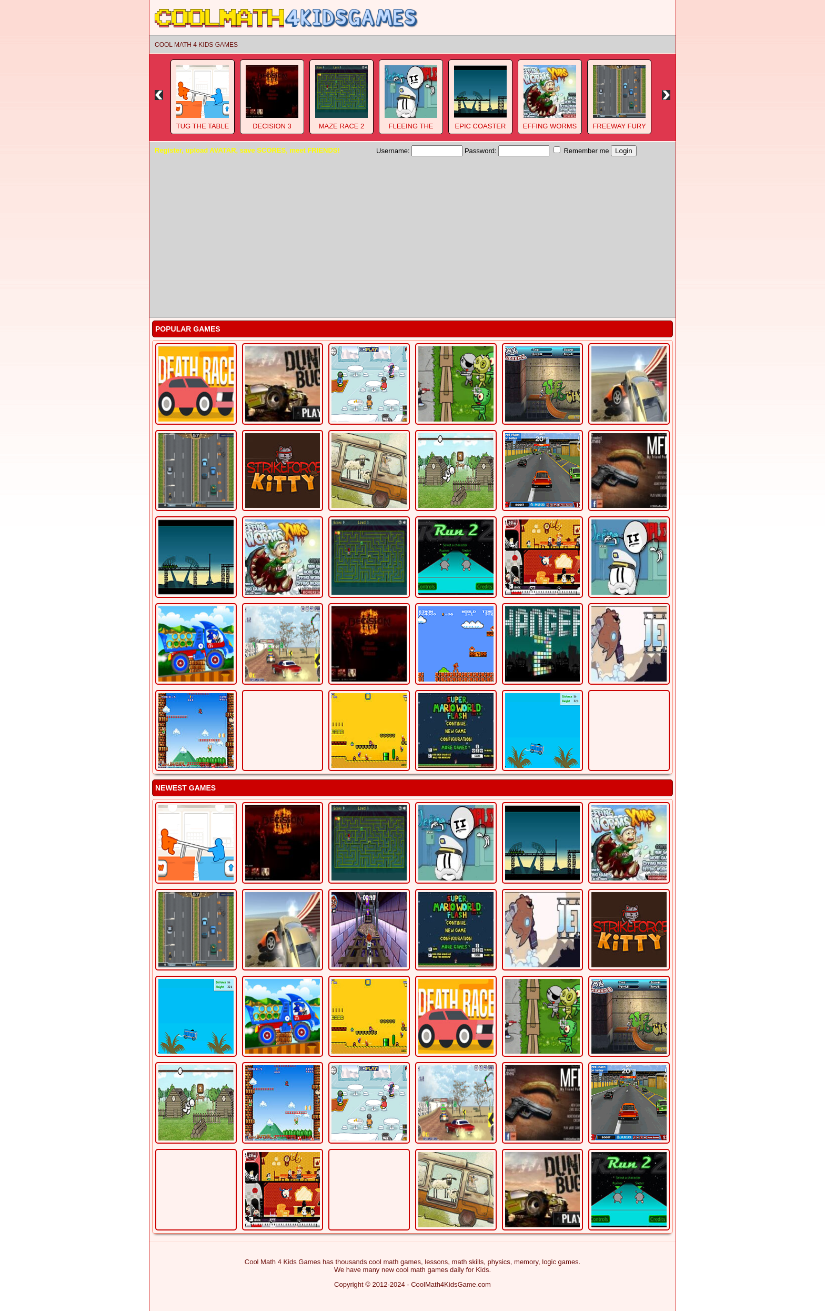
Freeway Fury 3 (619, 130)
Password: (507, 150)
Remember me (581, 150)
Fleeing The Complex (410, 130)
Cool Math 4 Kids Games (196, 44)
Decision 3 (272, 126)
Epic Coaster (480, 126)
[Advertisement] (412, 235)
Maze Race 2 (342, 126)
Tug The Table (202, 126)
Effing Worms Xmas (550, 130)
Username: (419, 150)
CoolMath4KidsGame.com (451, 1284)
